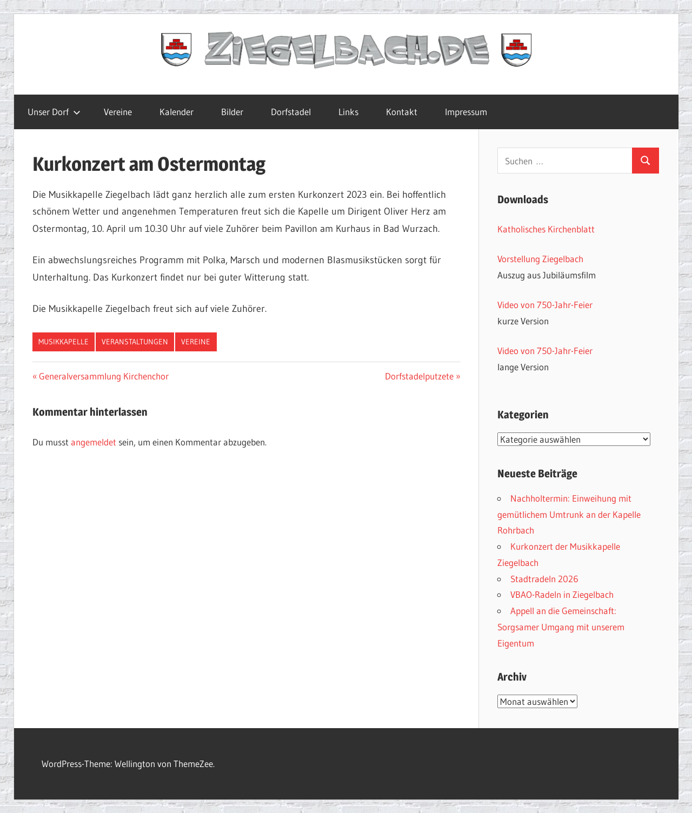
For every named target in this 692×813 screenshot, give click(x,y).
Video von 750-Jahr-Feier (545, 304)
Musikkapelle (63, 341)
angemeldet (93, 442)
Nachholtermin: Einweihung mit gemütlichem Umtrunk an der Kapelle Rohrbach (569, 514)
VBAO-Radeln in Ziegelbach (562, 594)
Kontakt (401, 111)
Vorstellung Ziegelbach (540, 258)
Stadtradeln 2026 (544, 578)
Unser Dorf (54, 111)
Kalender (176, 111)
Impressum (466, 111)
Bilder (232, 111)
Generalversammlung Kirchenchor (103, 376)
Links (348, 111)
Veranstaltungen (135, 341)
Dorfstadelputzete (419, 376)
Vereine (118, 111)
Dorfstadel (291, 111)
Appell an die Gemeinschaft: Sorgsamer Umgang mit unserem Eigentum (560, 627)
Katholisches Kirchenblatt (546, 229)
